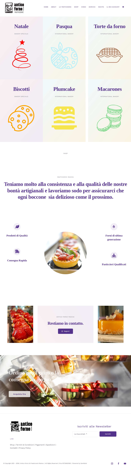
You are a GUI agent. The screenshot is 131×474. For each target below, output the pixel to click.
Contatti (13, 448)
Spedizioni (50, 445)
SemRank (84, 463)
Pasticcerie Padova (37, 463)
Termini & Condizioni (25, 445)
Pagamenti (40, 445)
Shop (12, 445)
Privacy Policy (25, 448)
